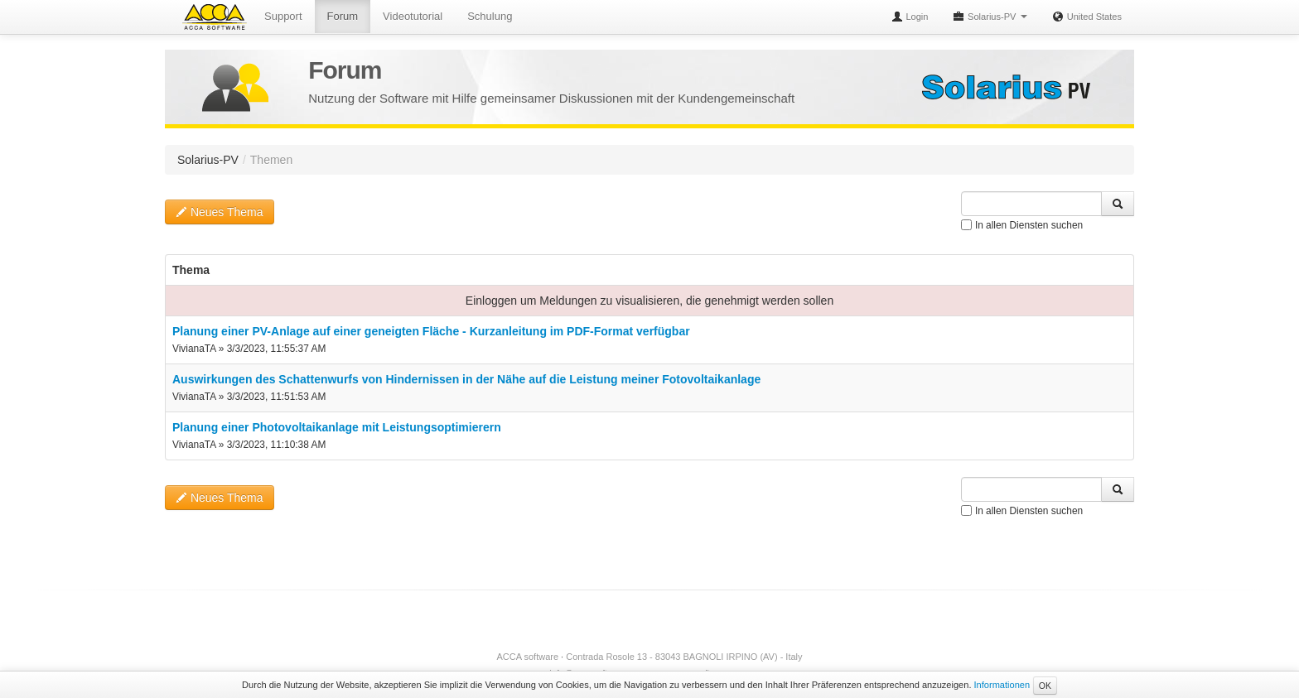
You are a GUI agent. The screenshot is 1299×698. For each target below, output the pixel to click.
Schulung (489, 16)
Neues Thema (219, 212)
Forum (343, 16)
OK (1045, 686)
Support (283, 16)
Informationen (1002, 685)
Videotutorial (412, 16)
